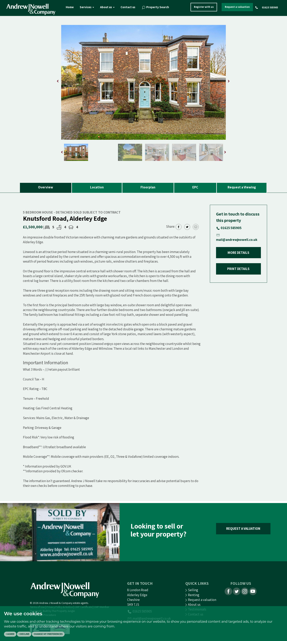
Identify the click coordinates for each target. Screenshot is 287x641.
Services (87, 7)
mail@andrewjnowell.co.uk (236, 239)
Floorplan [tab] (148, 187)
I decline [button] (24, 634)
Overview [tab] (45, 187)
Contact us (128, 7)
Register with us (204, 7)
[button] (228, 81)
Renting (192, 595)
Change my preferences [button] (48, 634)
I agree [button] (10, 634)
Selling (191, 590)
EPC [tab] (195, 187)
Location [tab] (97, 187)
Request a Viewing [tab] (242, 187)
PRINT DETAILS (238, 269)
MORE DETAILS (238, 252)
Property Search (155, 7)
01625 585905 (270, 7)
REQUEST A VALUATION (243, 528)
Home (70, 7)
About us (107, 7)
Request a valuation (237, 7)
